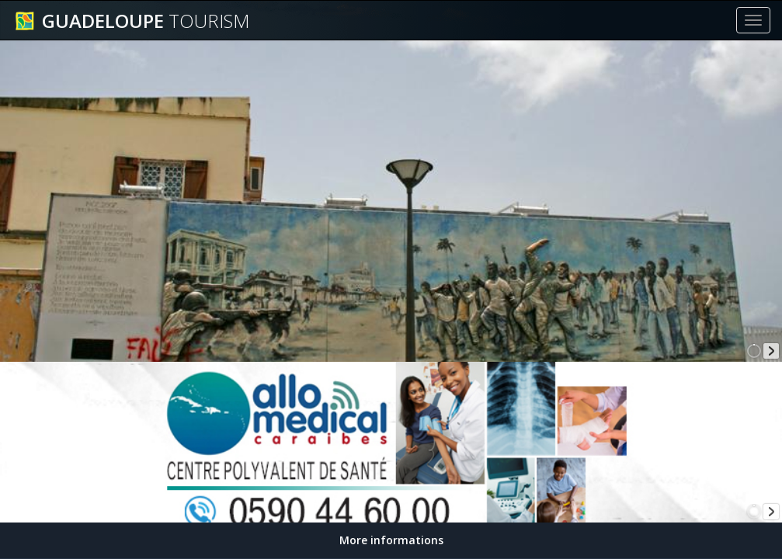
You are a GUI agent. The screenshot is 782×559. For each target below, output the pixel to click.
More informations (391, 540)
